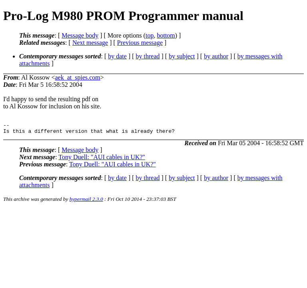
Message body (80, 35)
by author (216, 56)
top (150, 35)
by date (117, 56)
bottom (166, 35)
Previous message (140, 42)
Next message (90, 42)
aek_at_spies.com (77, 77)
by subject (182, 56)
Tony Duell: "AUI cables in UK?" (101, 159)
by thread (148, 56)
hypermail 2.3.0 (86, 201)
